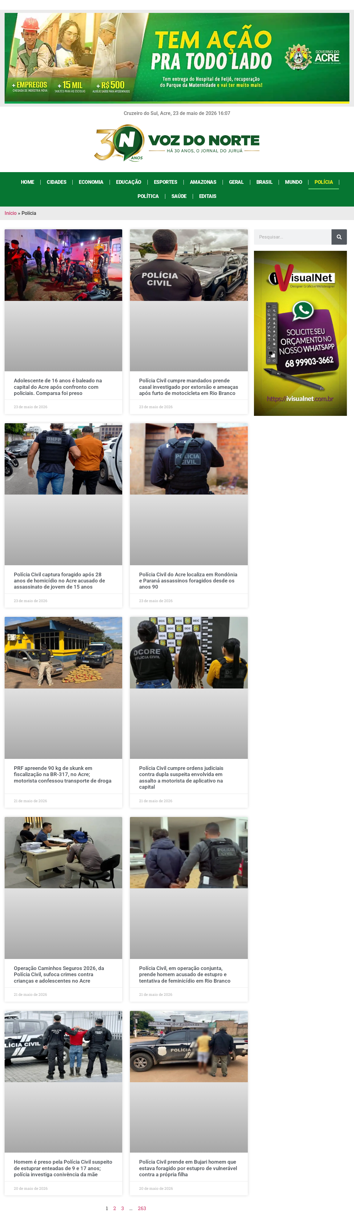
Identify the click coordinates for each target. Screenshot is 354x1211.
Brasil (264, 182)
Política (148, 196)
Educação (128, 182)
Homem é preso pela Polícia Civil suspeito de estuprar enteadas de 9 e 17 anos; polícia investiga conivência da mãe (63, 1168)
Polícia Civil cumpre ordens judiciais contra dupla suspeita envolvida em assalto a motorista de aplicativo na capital (181, 777)
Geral (236, 182)
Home (27, 182)
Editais (207, 196)
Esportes (165, 182)
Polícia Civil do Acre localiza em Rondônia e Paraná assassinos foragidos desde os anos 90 (188, 580)
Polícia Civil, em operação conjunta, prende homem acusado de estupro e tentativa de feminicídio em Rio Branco (185, 974)
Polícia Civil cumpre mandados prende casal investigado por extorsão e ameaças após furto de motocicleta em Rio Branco (188, 386)
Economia (91, 182)
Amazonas (203, 182)
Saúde (179, 196)
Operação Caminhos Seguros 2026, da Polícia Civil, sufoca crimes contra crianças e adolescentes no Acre (59, 974)
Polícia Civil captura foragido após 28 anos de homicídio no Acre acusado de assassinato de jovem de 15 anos (59, 580)
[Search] (339, 237)
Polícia (324, 182)
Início (11, 213)
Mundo (293, 182)
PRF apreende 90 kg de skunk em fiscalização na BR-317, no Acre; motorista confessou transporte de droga (62, 774)
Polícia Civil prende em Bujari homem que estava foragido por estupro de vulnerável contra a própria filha (188, 1168)
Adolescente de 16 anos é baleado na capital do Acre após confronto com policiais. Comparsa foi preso (58, 386)
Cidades (56, 182)
